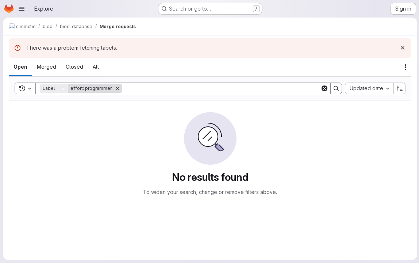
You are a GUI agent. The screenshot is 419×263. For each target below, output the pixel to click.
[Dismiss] (401, 47)
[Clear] (323, 88)
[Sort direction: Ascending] (398, 88)
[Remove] (117, 88)
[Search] (220, 88)
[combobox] (368, 88)
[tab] (20, 67)
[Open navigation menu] (21, 9)
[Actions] (404, 67)
